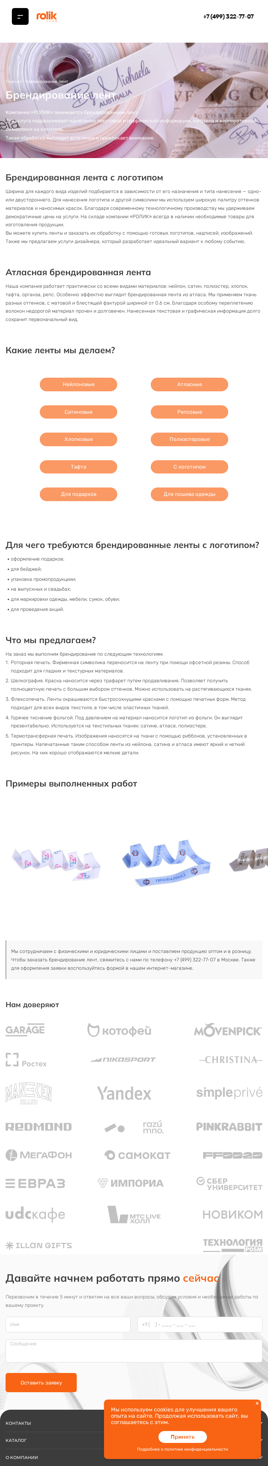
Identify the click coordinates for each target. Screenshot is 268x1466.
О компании (134, 1392)
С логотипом (189, 467)
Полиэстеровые (190, 439)
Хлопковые (79, 439)
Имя (14, 1259)
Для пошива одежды (190, 494)
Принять (183, 1436)
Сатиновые (78, 412)
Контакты (134, 1357)
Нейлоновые (79, 384)
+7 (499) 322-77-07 (228, 16)
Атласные (189, 384)
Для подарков (78, 494)
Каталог (134, 1375)
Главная (14, 81)
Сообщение (23, 1278)
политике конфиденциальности (196, 1449)
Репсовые (189, 412)
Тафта (78, 467)
